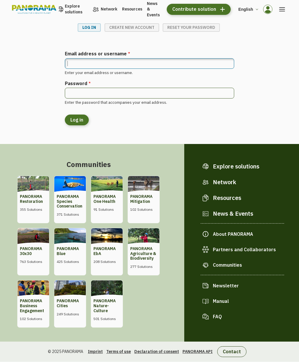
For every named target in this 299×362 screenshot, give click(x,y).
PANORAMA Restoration (31, 199)
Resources (132, 9)
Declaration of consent (156, 351)
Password (76, 83)
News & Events (153, 9)
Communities (227, 265)
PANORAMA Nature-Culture (104, 305)
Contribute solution (194, 9)
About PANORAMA (233, 234)
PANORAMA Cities (68, 303)
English (245, 9)
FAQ (217, 316)
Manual (221, 301)
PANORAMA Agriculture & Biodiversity (143, 253)
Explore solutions (73, 9)
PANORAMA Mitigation (141, 199)
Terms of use (118, 351)
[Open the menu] (282, 9)
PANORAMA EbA (104, 251)
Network (109, 9)
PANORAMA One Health (104, 199)
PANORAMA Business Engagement (32, 305)
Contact (232, 351)
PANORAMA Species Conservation (69, 201)
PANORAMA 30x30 (31, 251)
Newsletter (226, 286)
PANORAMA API (197, 351)
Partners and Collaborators (244, 249)
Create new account (131, 27)
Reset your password (191, 27)
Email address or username (96, 54)
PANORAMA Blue (68, 251)
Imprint (95, 351)
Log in (89, 27)
